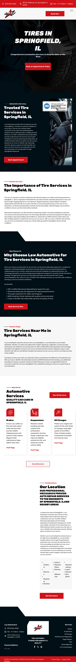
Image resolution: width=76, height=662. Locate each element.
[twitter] (38, 647)
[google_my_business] (41, 647)
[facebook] (34, 647)
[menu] (71, 10)
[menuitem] (55, 659)
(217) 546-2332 (10, 4)
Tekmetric (7, 661)
